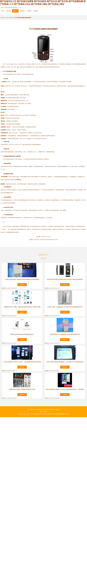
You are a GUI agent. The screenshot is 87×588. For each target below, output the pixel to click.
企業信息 (29, 10)
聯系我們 (22, 10)
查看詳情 (22, 284)
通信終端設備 (37, 413)
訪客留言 (35, 10)
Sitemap (67, 413)
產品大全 (15, 10)
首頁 (3, 10)
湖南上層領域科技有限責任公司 (11, 7)
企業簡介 (8, 10)
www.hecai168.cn (30, 413)
